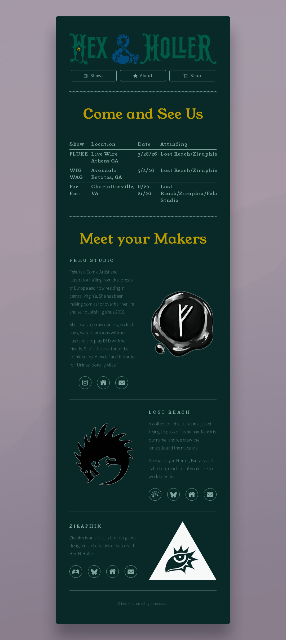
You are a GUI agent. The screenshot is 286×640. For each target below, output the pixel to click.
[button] (94, 76)
